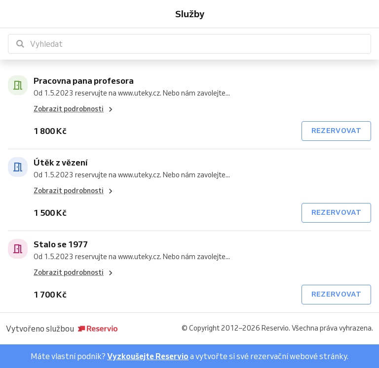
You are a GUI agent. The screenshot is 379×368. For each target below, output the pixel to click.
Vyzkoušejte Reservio (148, 356)
